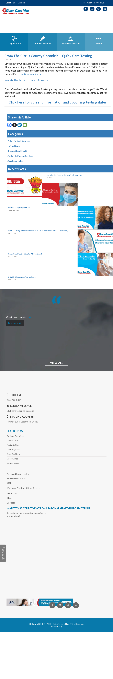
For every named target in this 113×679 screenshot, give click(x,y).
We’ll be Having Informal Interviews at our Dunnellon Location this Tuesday (38, 231)
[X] (14, 125)
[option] (56, 316)
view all (56, 362)
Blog (9, 497)
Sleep (12, 458)
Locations (10, 2)
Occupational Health (18, 151)
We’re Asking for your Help (19, 207)
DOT (9, 483)
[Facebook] (9, 125)
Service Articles (15, 161)
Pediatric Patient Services (20, 156)
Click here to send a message (20, 411)
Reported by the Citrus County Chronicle (26, 79)
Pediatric (13, 445)
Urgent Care (12, 440)
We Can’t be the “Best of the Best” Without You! (63, 175)
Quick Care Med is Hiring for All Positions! (25, 254)
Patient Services (15, 436)
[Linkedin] (19, 125)
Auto (13, 454)
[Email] (25, 125)
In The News (14, 146)
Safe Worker (16, 478)
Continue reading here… (33, 74)
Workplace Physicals (23, 488)
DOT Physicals (13, 449)
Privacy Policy (56, 626)
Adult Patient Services (19, 141)
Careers (21, 2)
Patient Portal (13, 463)
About (12, 493)
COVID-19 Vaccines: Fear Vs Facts (21, 277)
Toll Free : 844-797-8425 (93, 2)
